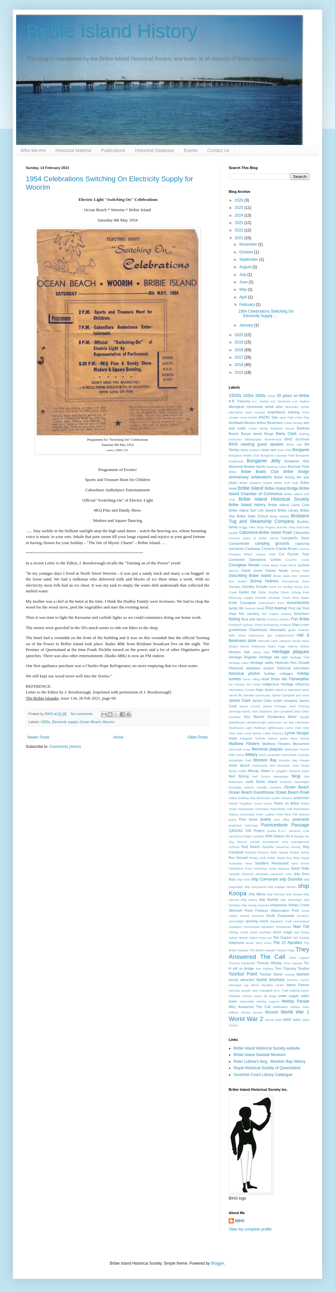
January (246, 325)
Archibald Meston (242, 423)
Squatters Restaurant (276, 927)
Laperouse (274, 722)
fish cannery (249, 614)
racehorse (236, 836)
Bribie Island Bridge (281, 488)
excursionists (298, 602)
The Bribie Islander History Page (272, 950)
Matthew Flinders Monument (285, 744)
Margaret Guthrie (252, 738)
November (248, 244)
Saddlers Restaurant (272, 863)
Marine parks (278, 738)
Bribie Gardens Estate (255, 483)
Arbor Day (302, 417)
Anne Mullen (248, 417)
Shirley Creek (298, 905)
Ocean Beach (90, 722)
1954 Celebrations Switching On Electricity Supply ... (265, 313)
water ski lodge (265, 996)
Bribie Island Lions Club (288, 505)
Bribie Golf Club (286, 483)
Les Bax (288, 722)
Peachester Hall (281, 809)
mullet (242, 771)
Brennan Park (298, 466)
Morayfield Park (240, 760)
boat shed (285, 450)
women (258, 1012)
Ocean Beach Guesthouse (251, 792)
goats (292, 630)
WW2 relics (292, 1020)
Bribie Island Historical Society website (267, 1048)
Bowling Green (276, 466)
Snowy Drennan (251, 916)
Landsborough (255, 722)
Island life (235, 695)
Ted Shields (301, 937)
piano (232, 819)
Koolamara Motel (282, 717)
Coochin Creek (297, 559)
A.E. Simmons (280, 401)
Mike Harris (236, 755)
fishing (234, 619)
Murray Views (259, 771)
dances (234, 570)
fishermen (301, 614)
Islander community (256, 695)
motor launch (239, 765)
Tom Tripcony (285, 968)
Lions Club (293, 728)
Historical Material (73, 150)
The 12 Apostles (287, 942)
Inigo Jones (265, 690)
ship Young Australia (255, 905)
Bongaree (300, 450)
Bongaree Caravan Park (278, 455)
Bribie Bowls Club (260, 471)
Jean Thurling (299, 706)
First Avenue (276, 608)
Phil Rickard (300, 814)
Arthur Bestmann (270, 423)
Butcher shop (286, 527)
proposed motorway (243, 825)
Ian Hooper (237, 684)
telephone (236, 943)
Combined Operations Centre (255, 559)
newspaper (280, 776)
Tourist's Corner (298, 980)
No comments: (82, 714)
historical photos (244, 673)
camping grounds (272, 543)
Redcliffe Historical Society (281, 847)
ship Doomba (290, 879)
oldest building (239, 798)
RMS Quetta (279, 852)
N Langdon (279, 771)
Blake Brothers (251, 450)
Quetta (271, 831)
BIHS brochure (296, 439)
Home (118, 737)
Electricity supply (65, 722)
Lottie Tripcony (273, 733)
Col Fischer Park (294, 554)
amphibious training (284, 412)
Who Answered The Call (249, 1007)
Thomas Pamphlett (242, 963)
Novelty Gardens (269, 787)
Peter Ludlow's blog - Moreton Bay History (270, 1061)
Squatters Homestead (244, 927)
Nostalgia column (241, 787)
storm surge (282, 932)
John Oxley (301, 711)
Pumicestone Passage (285, 824)
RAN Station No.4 (279, 836)
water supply (288, 996)
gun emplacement (280, 635)
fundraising (271, 625)
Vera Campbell (262, 990)
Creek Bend (269, 565)
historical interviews (293, 668)
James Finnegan (275, 706)
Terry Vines (263, 943)
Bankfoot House (282, 428)
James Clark (240, 700)
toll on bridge (243, 968)
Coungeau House (244, 565)
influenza (302, 684)
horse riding (251, 679)
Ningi (296, 776)
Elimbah (260, 597)
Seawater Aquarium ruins (273, 874)
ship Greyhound (255, 887)
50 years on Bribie (293, 395)
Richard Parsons (257, 852)
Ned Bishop (239, 776)
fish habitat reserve (276, 614)
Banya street (251, 434)
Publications (113, 150)
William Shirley (239, 1012)
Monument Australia (295, 755)
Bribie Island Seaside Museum (260, 1054)
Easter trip (247, 592)
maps (233, 738)
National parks (299, 771)
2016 (239, 365)
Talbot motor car (260, 937)
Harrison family (290, 641)
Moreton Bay (265, 760)
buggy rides (247, 527)
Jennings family (239, 711)
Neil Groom (261, 776)
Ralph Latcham (254, 836)
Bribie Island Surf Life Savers (252, 510)
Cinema (304, 549)
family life (236, 608)
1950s (45, 722)
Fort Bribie (300, 619)
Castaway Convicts (260, 549)
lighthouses (276, 728)
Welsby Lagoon (267, 1001)
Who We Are (33, 150)
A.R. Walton (300, 401)
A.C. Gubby (260, 401)
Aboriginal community (246, 407)
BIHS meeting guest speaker (256, 444)
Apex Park (286, 417)
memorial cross (239, 749)
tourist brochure (270, 979)
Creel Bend (288, 565)
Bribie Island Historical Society (274, 499)
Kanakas (235, 717)
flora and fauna (253, 619)
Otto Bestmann (260, 798)
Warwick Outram (240, 996)
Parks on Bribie (287, 803)
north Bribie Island (261, 782)
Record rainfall (248, 842)
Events (190, 150)
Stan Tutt (301, 926)
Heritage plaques (290, 651)
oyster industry (282, 798)
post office (282, 819)
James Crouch (250, 706)
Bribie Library (288, 510)
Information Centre (241, 690)
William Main (299, 1007)
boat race (269, 450)
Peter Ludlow (265, 814)
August (246, 267)
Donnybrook (290, 581)
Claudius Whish (241, 554)
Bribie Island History (112, 31)
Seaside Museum (241, 874)
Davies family (276, 570)
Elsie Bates (300, 597)
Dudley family (292, 587)
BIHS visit (294, 444)
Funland (285, 625)
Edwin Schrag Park (295, 592)
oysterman (301, 798)
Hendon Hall (239, 652)
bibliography (253, 439)
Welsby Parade (295, 1001)
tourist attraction (241, 980)
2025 (239, 207)
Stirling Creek (238, 932)
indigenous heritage (278, 684)
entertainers (267, 603)
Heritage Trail (299, 657)
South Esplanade (280, 916)
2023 (239, 223)
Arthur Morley (293, 423)
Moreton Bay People (294, 760)
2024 (239, 215)
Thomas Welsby (269, 963)
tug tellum (251, 985)
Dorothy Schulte (255, 587)
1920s (235, 395)
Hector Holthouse (252, 646)
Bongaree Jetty (264, 460)
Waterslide (247, 1001)
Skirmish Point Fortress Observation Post (264, 910)
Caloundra (301, 532)
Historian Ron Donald (292, 663)
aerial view (273, 407)
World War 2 (246, 1018)
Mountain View (288, 765)
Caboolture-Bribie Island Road (265, 532)
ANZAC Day (268, 417)
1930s (248, 395)
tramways (235, 985)
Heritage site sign (273, 657)
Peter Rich (283, 814)
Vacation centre (272, 985)
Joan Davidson (261, 711)
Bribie (233, 472)
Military (251, 754)
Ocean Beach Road (292, 792)
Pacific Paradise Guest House (250, 803)
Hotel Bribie (270, 679)
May (243, 289)
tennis (250, 943)
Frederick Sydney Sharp (245, 625)
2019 (239, 342)
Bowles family (254, 466)
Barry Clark (286, 433)
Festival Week (254, 608)
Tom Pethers (264, 968)
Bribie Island (250, 488)
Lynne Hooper (297, 733)
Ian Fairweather (295, 679)
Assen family (258, 428)
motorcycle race (263, 765)
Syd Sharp (301, 932)
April (243, 297)
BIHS (239, 1221)
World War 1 (295, 1011)
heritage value (239, 663)
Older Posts (197, 737)
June (244, 282)
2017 (239, 357)
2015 (239, 372)
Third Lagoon (299, 957)
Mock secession (270, 755)
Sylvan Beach (238, 937)
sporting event (256, 921)
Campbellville (239, 543)
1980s (271, 396)
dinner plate (281, 576)
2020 (239, 335)
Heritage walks (261, 663)
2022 (239, 230)
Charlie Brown (287, 549)
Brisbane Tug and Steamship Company (269, 518)
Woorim (108, 722)
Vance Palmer (297, 985)
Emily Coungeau (242, 603)
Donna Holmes (264, 581)
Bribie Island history (247, 505)
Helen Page (276, 646)
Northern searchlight (294, 782)
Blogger (217, 1263)
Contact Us (218, 150)
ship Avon (243, 879)
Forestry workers (278, 619)
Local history (253, 733)
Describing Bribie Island (250, 575)
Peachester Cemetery (253, 809)
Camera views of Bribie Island (253, 538)
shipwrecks (278, 905)
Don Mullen (238, 581)
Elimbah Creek (279, 597)
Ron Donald (238, 858)
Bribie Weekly (279, 516)
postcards (300, 819)
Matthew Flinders (244, 743)
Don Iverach (300, 576)
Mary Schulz (299, 738)
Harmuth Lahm (268, 641)
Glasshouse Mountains (267, 630)
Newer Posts (38, 737)
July (243, 274)
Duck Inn (275, 587)
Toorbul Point (243, 973)
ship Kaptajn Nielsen (282, 887)
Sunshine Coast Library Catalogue (263, 1074)
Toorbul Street (271, 974)
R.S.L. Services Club (293, 831)
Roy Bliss (293, 858)
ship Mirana (294, 894)
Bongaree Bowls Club (244, 455)
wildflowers (280, 1007)
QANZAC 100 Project (246, 831)
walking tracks (299, 990)
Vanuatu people (240, 990)
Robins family (299, 852)
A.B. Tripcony (239, 401)
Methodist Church (296, 749)
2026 (239, 200)
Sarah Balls (300, 868)
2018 (239, 350)
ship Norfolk (268, 899)
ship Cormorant (264, 879)
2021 (239, 238)
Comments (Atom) (65, 746)
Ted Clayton (282, 937)
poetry (265, 819)
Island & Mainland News (292, 690)
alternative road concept (247, 412)
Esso (280, 603)
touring (289, 974)
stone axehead (260, 932)
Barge (268, 434)
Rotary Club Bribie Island (267, 858)
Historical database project (251, 668)
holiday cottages (278, 673)
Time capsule (292, 963)
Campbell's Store (295, 538)
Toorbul (303, 968)
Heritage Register (243, 657)
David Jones (252, 570)
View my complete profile (250, 1229)
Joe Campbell (282, 711)
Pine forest (248, 819)
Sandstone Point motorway (248, 868)
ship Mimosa (276, 894)
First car (294, 608)
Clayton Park (266, 554)
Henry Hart (261, 652)
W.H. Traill (281, 990)
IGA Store (253, 684)
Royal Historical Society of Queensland (267, 1068)
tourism (303, 974)
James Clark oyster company (275, 701)
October (246, 252)
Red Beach (251, 847)
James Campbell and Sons (290, 695)
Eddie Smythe (268, 592)
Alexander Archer (296, 407)
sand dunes (300, 863)
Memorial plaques (267, 749)
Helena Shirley (298, 646)
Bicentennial (272, 439)
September (249, 259)
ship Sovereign (291, 899)
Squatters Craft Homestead (289, 921)
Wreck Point (273, 1020)
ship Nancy (249, 899)
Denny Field (300, 570)
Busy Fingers (266, 527)
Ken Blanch (254, 717)
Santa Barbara (279, 868)
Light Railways (255, 728)
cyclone (303, 565)
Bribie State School (252, 516)
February (247, 304)
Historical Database (154, 150)
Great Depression (251, 635)
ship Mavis (257, 894)
